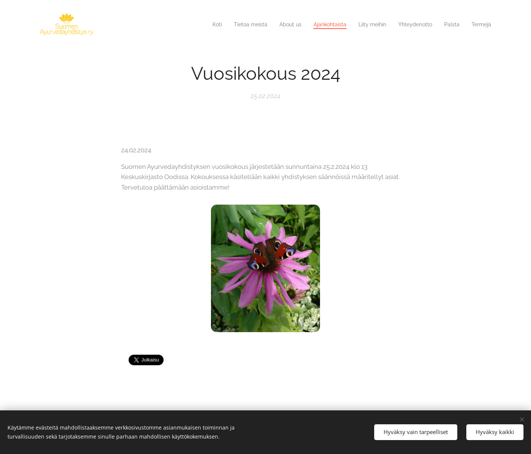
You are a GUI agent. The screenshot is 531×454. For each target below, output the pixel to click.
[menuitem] (200, 24)
